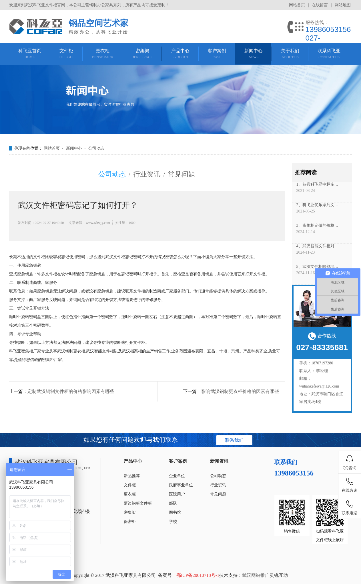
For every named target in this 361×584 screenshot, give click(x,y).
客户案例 (178, 461)
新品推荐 (132, 476)
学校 (173, 521)
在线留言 (320, 5)
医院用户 (177, 494)
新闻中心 (74, 148)
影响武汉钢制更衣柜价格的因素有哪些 (240, 391)
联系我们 (234, 440)
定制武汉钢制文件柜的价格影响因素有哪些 (70, 391)
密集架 (130, 512)
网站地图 (343, 5)
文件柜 (130, 485)
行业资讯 (147, 174)
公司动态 (96, 148)
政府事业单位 (181, 485)
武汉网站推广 (256, 575)
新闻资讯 (219, 461)
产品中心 (133, 461)
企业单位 (177, 476)
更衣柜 (130, 494)
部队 (173, 503)
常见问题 (181, 174)
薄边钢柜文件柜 (138, 503)
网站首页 (297, 5)
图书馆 (175, 512)
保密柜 (130, 521)
